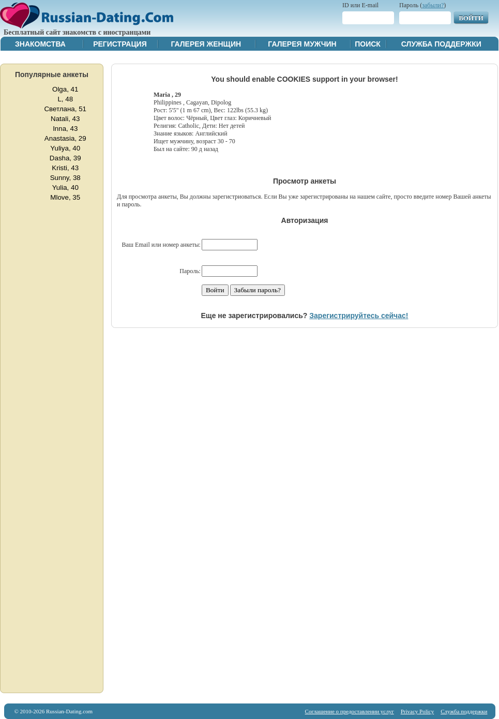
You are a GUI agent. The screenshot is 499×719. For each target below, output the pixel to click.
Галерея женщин (206, 44)
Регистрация (120, 44)
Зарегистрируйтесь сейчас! (358, 315)
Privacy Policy (417, 711)
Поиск (368, 44)
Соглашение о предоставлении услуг (349, 711)
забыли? (433, 5)
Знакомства (40, 44)
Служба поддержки (441, 44)
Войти (471, 18)
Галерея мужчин (302, 44)
